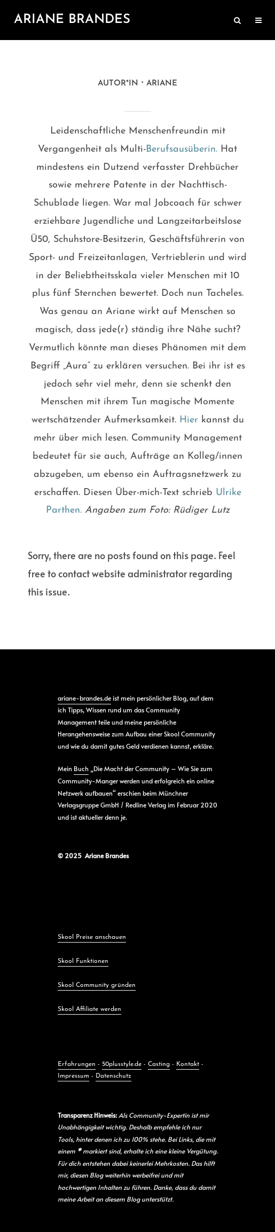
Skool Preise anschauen (92, 937)
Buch (81, 768)
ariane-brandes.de (84, 698)
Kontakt (187, 1064)
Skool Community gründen (97, 985)
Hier (188, 420)
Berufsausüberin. (181, 149)
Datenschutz (113, 1076)
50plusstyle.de (122, 1064)
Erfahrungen (77, 1064)
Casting (159, 1064)
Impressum (73, 1076)
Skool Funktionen (83, 961)
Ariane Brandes (72, 19)
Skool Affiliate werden (89, 1009)
